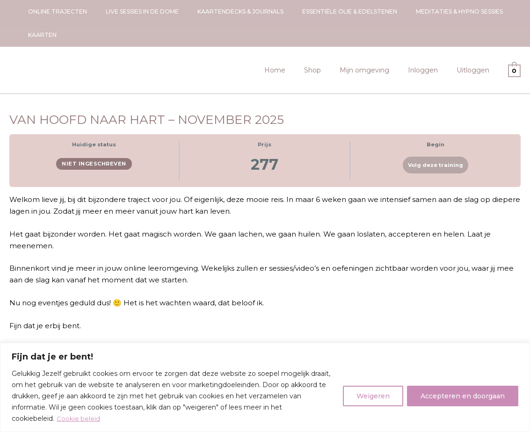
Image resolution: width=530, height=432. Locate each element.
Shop (332, 47)
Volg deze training (435, 141)
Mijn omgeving (378, 47)
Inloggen (431, 47)
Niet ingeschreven (94, 140)
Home (300, 47)
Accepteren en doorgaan (463, 396)
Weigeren (373, 396)
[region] (265, 387)
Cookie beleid (79, 418)
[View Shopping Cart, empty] (514, 46)
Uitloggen (475, 47)
